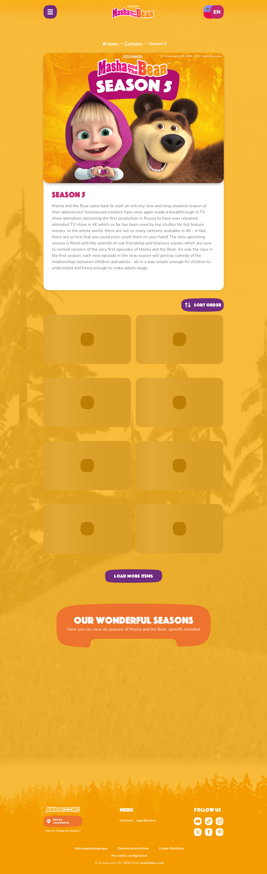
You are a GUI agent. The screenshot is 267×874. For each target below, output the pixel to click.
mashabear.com (152, 863)
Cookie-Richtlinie (171, 848)
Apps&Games (146, 820)
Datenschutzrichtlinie (134, 848)
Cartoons (133, 44)
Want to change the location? (63, 831)
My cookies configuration (129, 856)
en (216, 12)
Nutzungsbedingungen (92, 848)
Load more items (133, 576)
